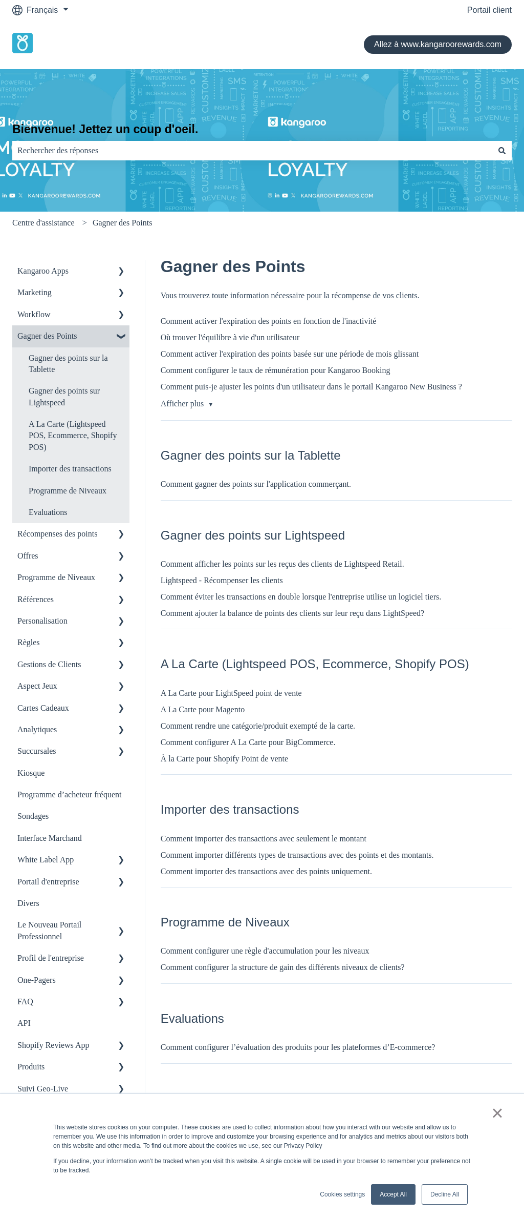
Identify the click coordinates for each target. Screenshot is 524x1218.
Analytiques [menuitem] (37, 729)
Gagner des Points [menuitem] (47, 336)
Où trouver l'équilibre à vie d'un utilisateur (230, 337)
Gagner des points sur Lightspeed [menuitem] (64, 396)
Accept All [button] (393, 1194)
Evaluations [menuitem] (48, 512)
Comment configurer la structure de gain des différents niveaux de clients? (283, 967)
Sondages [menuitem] (33, 816)
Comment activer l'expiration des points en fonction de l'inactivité (269, 321)
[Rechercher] (502, 150)
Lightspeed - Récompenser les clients (222, 580)
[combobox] (252, 150)
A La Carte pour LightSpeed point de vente (231, 693)
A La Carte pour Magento (203, 709)
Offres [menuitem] (27, 555)
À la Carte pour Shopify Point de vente (224, 758)
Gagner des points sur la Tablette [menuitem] (68, 364)
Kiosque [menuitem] (31, 773)
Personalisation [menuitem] (42, 620)
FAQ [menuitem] (25, 1001)
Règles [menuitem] (28, 642)
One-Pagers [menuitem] (36, 980)
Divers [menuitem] (28, 903)
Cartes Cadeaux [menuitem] (43, 708)
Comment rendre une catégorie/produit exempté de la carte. (258, 725)
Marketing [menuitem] (34, 292)
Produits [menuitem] (31, 1066)
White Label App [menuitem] (45, 859)
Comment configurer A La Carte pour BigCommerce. (248, 742)
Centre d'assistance (43, 222)
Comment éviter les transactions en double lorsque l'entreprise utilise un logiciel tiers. (301, 596)
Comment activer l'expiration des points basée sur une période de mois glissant (290, 353)
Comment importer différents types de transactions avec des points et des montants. (297, 855)
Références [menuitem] (35, 599)
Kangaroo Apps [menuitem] (43, 270)
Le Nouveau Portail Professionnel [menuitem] (49, 930)
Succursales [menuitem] (36, 751)
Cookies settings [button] (342, 1194)
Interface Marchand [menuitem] (49, 838)
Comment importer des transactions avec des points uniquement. (266, 871)
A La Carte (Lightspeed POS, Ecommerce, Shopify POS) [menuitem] (73, 435)
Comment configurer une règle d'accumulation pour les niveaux (265, 950)
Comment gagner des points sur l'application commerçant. (256, 484)
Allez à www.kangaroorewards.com (437, 44)
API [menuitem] (24, 1023)
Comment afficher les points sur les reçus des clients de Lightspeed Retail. (282, 564)
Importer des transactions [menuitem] (70, 468)
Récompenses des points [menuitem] (57, 533)
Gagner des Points (122, 222)
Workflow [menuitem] (33, 314)
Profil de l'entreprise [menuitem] (50, 958)
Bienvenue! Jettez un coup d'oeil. (105, 129)
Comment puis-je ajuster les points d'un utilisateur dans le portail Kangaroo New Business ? (311, 386)
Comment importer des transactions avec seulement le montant (263, 838)
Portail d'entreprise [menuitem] (48, 881)
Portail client (489, 10)
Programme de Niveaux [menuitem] (67, 490)
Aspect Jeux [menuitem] (37, 686)
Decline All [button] (444, 1194)
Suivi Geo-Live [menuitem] (42, 1088)
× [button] (497, 1113)
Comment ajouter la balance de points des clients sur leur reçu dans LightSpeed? (292, 613)
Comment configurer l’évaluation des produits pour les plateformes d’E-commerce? (298, 1047)
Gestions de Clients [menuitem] (49, 664)
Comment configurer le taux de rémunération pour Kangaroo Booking (275, 370)
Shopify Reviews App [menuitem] (53, 1045)
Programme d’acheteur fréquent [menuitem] (69, 794)
